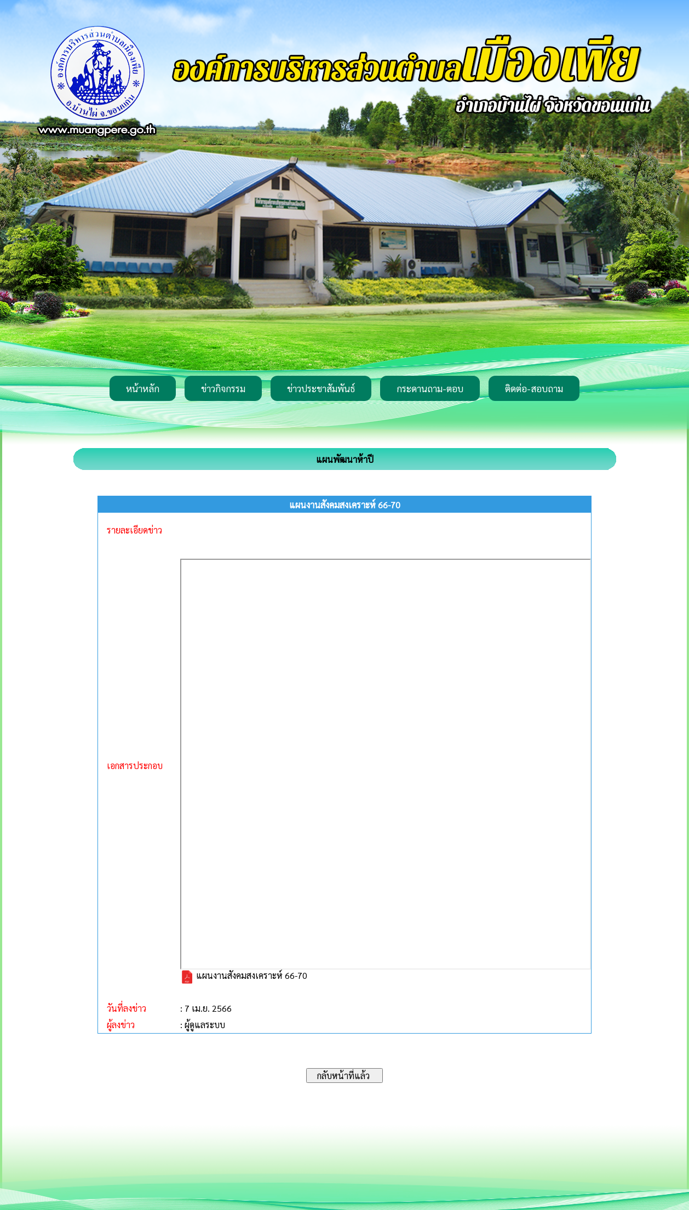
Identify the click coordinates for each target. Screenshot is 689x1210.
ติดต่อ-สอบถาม (534, 388)
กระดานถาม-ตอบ (430, 388)
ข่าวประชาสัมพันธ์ (321, 388)
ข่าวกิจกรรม (223, 388)
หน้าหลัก (142, 388)
